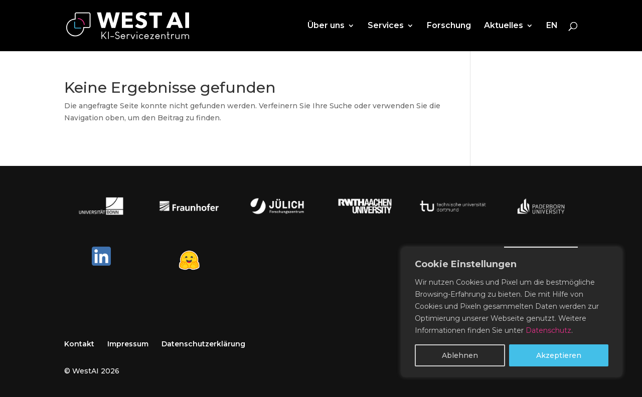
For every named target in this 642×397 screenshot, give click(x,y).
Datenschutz (548, 330)
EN (552, 26)
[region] (511, 312)
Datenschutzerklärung (203, 343)
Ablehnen (460, 355)
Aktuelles (503, 26)
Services (386, 26)
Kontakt (79, 343)
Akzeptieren (558, 355)
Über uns (326, 26)
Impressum (127, 343)
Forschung (449, 26)
